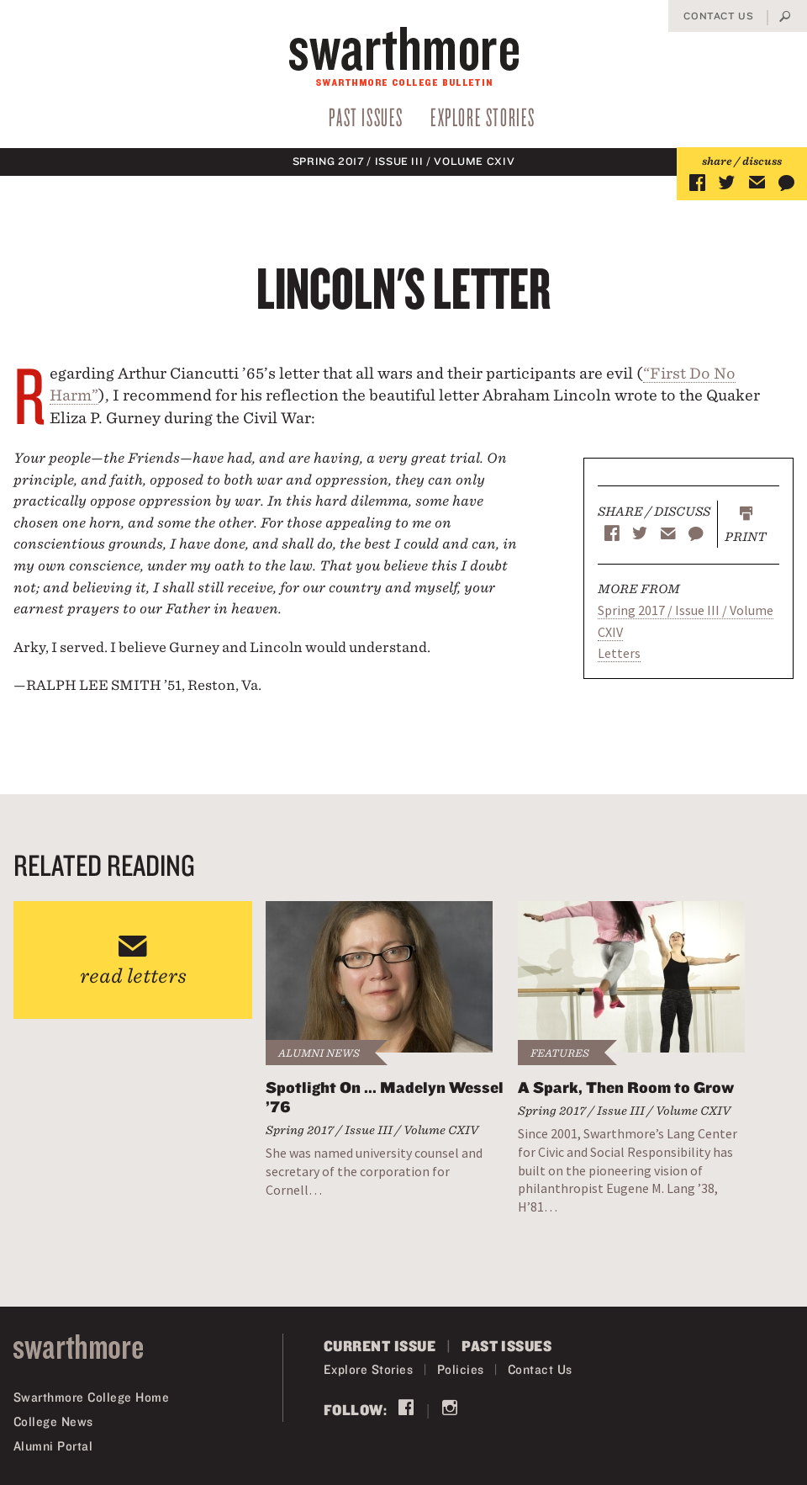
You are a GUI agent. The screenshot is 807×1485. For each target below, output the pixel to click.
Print (746, 536)
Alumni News (319, 1053)
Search (785, 17)
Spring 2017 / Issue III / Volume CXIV (404, 161)
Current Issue (379, 1345)
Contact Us (718, 15)
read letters (133, 975)
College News (53, 1421)
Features (559, 1053)
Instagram (449, 1409)
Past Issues (366, 116)
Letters (619, 652)
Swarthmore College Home (91, 1397)
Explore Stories (482, 116)
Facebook (406, 1409)
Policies (460, 1369)
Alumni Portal (52, 1446)
